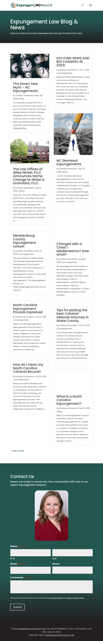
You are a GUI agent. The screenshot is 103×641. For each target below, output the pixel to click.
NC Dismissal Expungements (68, 162)
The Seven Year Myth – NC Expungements (25, 87)
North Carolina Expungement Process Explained (28, 308)
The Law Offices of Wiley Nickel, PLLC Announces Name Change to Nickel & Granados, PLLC (29, 176)
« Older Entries (17, 451)
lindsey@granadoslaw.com (59, 635)
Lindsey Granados (25, 95)
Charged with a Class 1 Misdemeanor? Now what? (72, 249)
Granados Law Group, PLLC (32, 628)
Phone (55, 563)
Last (54, 558)
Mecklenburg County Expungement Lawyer (24, 240)
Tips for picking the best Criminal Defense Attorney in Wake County (72, 315)
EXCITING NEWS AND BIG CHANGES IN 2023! (72, 61)
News (22, 191)
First (12, 558)
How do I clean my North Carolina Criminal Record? (28, 368)
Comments (21, 577)
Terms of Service (73, 598)
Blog (21, 98)
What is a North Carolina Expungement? (69, 400)
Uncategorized (26, 254)
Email (18, 564)
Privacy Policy (57, 598)
